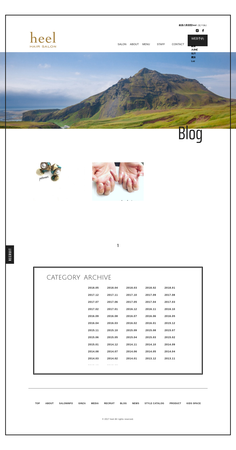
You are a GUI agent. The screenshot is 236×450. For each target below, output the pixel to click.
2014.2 (112, 358)
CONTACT (178, 44)
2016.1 (150, 323)
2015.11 (93, 330)
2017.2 (93, 309)
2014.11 (131, 344)
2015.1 (93, 344)
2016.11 (150, 309)
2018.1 (170, 287)
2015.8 (150, 330)
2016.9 (93, 316)
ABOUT (134, 44)
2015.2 (170, 337)
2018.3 (131, 287)
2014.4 (170, 351)
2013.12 (150, 358)
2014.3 (93, 358)
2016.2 (131, 323)
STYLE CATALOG (154, 403)
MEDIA (95, 403)
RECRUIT (10, 254)
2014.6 (131, 351)
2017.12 (93, 294)
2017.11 (112, 294)
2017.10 (131, 294)
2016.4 (93, 323)
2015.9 (131, 330)
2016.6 (150, 316)
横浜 (193, 57)
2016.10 (170, 309)
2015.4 (131, 337)
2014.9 (170, 344)
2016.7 (131, 316)
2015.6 (93, 337)
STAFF (161, 44)
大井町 (194, 49)
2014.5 (150, 351)
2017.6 (112, 301)
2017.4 (150, 301)
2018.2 (150, 287)
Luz (193, 61)
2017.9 (150, 294)
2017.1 (112, 309)
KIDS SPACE (194, 403)
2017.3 (170, 301)
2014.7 (112, 351)
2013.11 (170, 358)
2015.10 (112, 330)
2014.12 (112, 344)
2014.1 (131, 358)
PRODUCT (175, 403)
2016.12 (131, 309)
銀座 (193, 46)
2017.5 (131, 301)
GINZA (82, 403)
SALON (122, 44)
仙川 (193, 53)
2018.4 (112, 287)
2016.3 (112, 323)
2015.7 (170, 330)
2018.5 (93, 287)
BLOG (123, 403)
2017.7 (93, 301)
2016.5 (170, 316)
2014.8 (93, 351)
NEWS (135, 403)
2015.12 (170, 323)
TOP (37, 403)
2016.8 (112, 316)
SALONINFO (66, 403)
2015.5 (112, 337)
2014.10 (150, 344)
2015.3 (150, 337)
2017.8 (170, 294)
